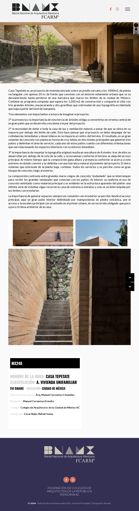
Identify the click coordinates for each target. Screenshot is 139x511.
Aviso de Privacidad (81, 503)
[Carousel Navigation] (126, 282)
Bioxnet (107, 503)
